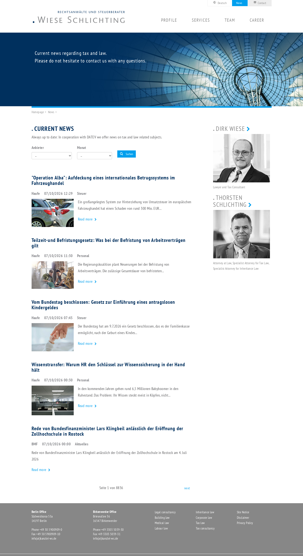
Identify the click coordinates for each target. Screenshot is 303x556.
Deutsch (219, 2)
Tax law (200, 523)
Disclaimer (243, 518)
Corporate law (204, 518)
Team (230, 20)
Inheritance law (205, 512)
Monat (81, 147)
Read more (86, 219)
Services (201, 20)
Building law (162, 518)
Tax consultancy (205, 528)
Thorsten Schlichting (230, 200)
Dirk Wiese (230, 128)
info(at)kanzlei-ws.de (44, 538)
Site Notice (243, 512)
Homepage (38, 112)
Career (257, 20)
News (239, 3)
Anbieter (38, 147)
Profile (169, 20)
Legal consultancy (165, 512)
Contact (259, 2)
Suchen (126, 154)
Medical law (162, 523)
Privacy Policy (245, 523)
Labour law (161, 528)
